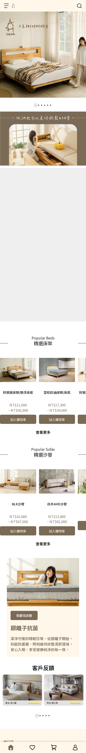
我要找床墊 (24, 615)
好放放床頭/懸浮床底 (18, 392)
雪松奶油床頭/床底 (57, 392)
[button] (35, 105)
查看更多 (43, 432)
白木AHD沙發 (57, 504)
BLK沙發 (18, 504)
